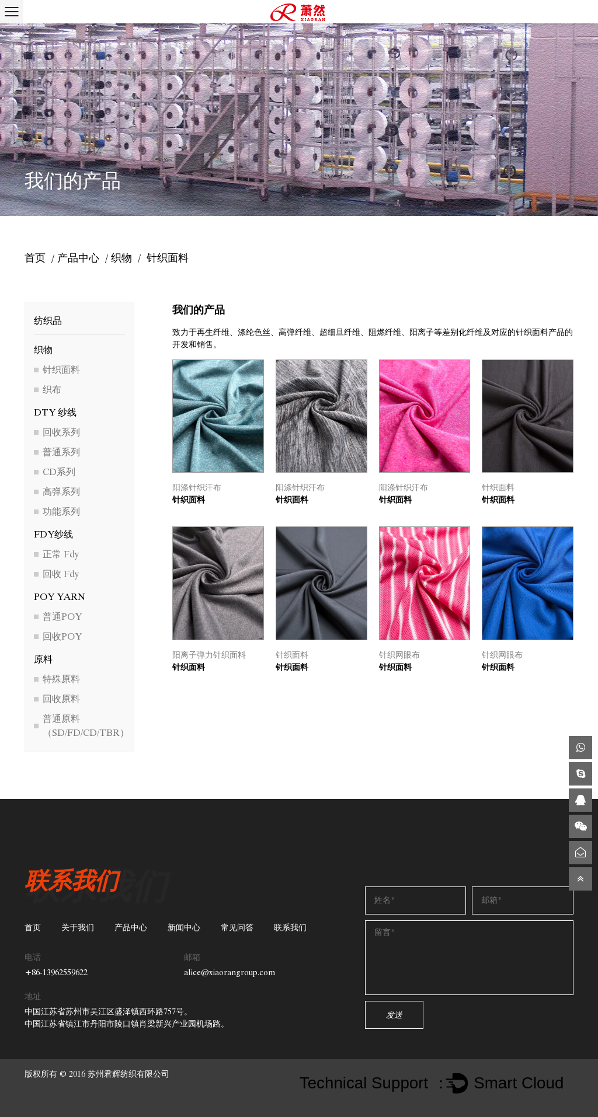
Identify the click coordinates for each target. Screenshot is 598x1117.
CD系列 (59, 471)
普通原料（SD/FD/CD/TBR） (86, 725)
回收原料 (61, 698)
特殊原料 (61, 679)
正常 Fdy (61, 554)
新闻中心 (184, 928)
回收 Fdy (61, 574)
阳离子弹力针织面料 (209, 655)
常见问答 (237, 928)
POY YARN (59, 596)
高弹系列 (61, 491)
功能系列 (61, 511)
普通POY (62, 616)
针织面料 (61, 369)
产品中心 (78, 258)
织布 (52, 389)
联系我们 (290, 928)
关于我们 (77, 928)
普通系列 (61, 452)
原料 (43, 659)
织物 (121, 258)
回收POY (62, 636)
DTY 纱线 (55, 412)
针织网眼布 (399, 655)
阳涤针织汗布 (196, 488)
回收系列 (61, 432)
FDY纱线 (53, 534)
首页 (35, 258)
